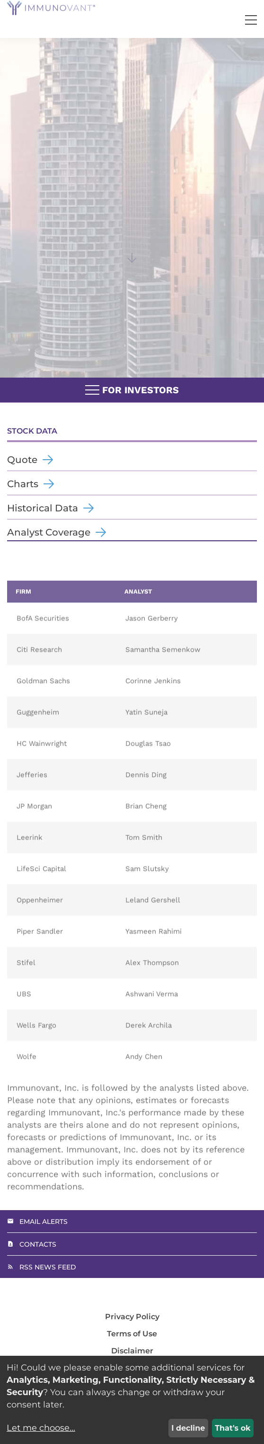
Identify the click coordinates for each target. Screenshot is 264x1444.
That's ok (232, 1428)
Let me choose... (41, 1428)
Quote (22, 459)
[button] (251, 20)
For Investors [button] (132, 390)
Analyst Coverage (48, 532)
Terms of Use (132, 1334)
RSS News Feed (47, 1267)
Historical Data (42, 508)
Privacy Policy (132, 1317)
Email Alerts (43, 1221)
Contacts (37, 1244)
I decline (188, 1428)
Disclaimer (132, 1351)
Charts (22, 484)
